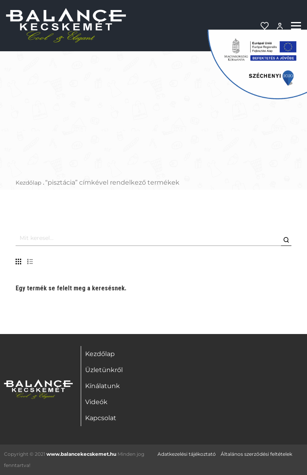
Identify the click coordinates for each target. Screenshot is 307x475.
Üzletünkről (104, 370)
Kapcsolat (100, 418)
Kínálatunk (102, 386)
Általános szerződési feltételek (256, 454)
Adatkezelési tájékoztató (186, 454)
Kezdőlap (28, 182)
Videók (96, 402)
